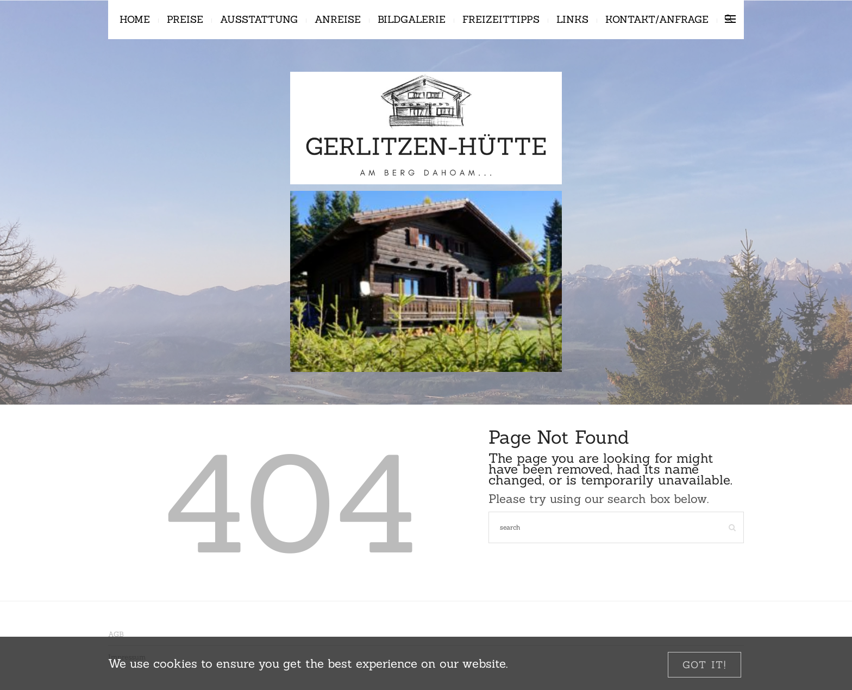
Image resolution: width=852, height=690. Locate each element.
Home (135, 19)
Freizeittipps (501, 19)
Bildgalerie (412, 19)
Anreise (338, 19)
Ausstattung (259, 19)
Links (572, 19)
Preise (185, 19)
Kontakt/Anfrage (657, 19)
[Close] (704, 664)
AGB (116, 634)
